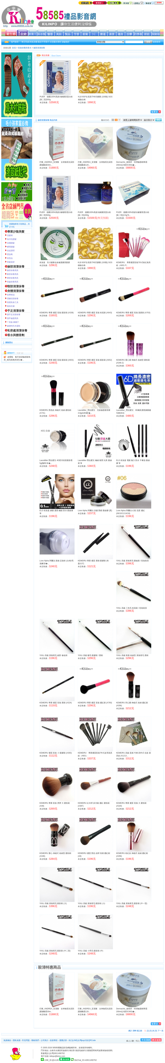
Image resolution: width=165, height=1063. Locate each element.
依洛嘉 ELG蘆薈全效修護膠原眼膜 (54, 262)
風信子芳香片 (43, 42)
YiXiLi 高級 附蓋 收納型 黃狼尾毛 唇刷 (132, 655)
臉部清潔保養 (39, 48)
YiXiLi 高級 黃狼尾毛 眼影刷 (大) (53, 903)
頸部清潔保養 (15, 286)
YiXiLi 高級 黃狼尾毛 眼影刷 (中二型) (55, 951)
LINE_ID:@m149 (51, 1060)
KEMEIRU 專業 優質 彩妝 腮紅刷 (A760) (95, 703)
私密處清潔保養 (17, 330)
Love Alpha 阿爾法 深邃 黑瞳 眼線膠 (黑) (95, 510)
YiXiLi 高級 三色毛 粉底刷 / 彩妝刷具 (131, 608)
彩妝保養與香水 (24, 48)
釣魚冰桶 (33, 42)
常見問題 (26, 1040)
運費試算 (63, 1040)
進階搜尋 (156, 42)
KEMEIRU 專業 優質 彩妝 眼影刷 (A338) (56, 313)
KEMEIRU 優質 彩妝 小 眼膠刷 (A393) (55, 753)
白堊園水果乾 (55, 42)
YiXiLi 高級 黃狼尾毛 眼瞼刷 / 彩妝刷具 (132, 561)
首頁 (14, 48)
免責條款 (7, 1040)
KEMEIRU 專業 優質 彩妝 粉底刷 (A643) (95, 313)
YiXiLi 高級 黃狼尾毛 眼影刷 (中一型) (131, 903)
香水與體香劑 (15, 335)
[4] (153, 1031)
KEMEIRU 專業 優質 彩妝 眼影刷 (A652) (95, 360)
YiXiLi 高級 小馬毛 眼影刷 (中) (90, 951)
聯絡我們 (35, 1040)
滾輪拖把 (65, 42)
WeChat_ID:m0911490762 (84, 1060)
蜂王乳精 (25, 42)
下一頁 (160, 1031)
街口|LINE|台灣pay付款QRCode (82, 1040)
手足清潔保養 (15, 310)
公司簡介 (44, 1040)
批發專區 (54, 1040)
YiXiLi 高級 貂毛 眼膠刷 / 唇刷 (90, 655)
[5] (156, 1031)
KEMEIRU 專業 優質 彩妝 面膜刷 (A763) (133, 313)
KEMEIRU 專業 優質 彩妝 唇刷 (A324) (55, 703)
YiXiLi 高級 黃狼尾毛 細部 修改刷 (53, 655)
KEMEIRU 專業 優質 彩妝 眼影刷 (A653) (56, 360)
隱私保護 (16, 1040)
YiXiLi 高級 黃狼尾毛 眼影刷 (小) (91, 903)
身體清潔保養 (15, 291)
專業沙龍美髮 (15, 231)
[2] (148, 1031)
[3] (150, 1031)
